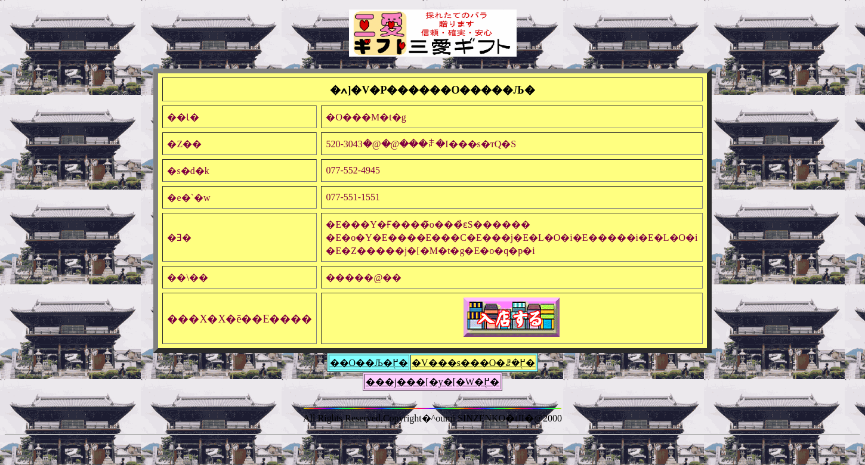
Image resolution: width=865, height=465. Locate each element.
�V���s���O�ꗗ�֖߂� (473, 363)
